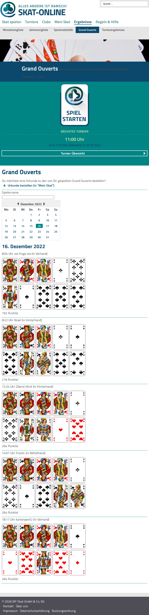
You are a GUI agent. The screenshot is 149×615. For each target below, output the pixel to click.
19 (6, 231)
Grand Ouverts (87, 30)
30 (39, 237)
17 (47, 226)
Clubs (46, 21)
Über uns (22, 606)
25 (55, 231)
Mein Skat (62, 21)
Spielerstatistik (63, 30)
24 (47, 231)
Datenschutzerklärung (34, 610)
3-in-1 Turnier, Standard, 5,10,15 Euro (74, 145)
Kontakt (8, 606)
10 (47, 220)
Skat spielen (11, 21)
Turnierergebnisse (113, 30)
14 (22, 226)
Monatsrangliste (13, 30)
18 (55, 226)
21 (22, 231)
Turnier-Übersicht (73, 153)
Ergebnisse (83, 21)
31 (47, 237)
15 (31, 226)
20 (14, 231)
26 (6, 237)
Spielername (10, 192)
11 (55, 220)
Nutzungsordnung (64, 610)
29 (31, 237)
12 (6, 226)
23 (39, 231)
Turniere (31, 21)
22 (31, 231)
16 (39, 226)
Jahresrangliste (38, 30)
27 (14, 237)
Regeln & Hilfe (107, 21)
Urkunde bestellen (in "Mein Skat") (31, 185)
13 (14, 226)
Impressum (10, 610)
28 (22, 237)
